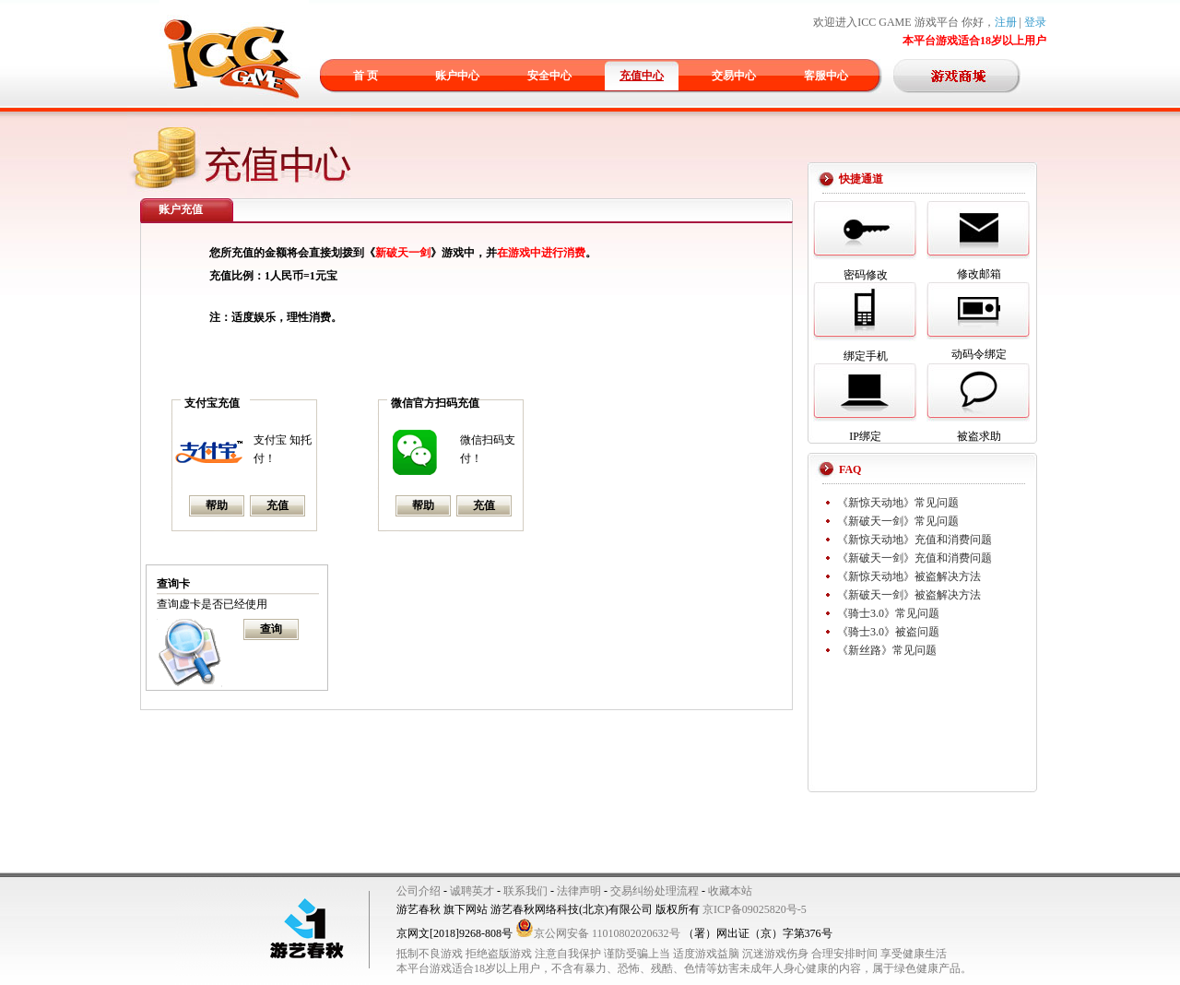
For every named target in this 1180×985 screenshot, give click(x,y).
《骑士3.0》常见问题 (888, 613)
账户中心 (457, 75)
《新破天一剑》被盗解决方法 (909, 594)
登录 (1035, 22)
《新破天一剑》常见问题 (898, 521)
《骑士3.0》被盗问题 (888, 631)
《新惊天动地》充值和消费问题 (914, 539)
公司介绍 (418, 890)
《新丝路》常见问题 (887, 650)
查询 (271, 629)
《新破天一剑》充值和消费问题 (914, 558)
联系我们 (525, 890)
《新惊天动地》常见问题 (898, 502)
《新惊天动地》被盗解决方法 (909, 576)
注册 (1006, 22)
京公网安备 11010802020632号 (597, 933)
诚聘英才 (472, 890)
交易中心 (734, 75)
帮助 (217, 505)
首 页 (365, 75)
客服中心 (826, 75)
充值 (277, 505)
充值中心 (642, 75)
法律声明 (579, 890)
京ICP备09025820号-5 (754, 909)
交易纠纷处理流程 (654, 890)
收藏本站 (730, 890)
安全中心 (549, 75)
